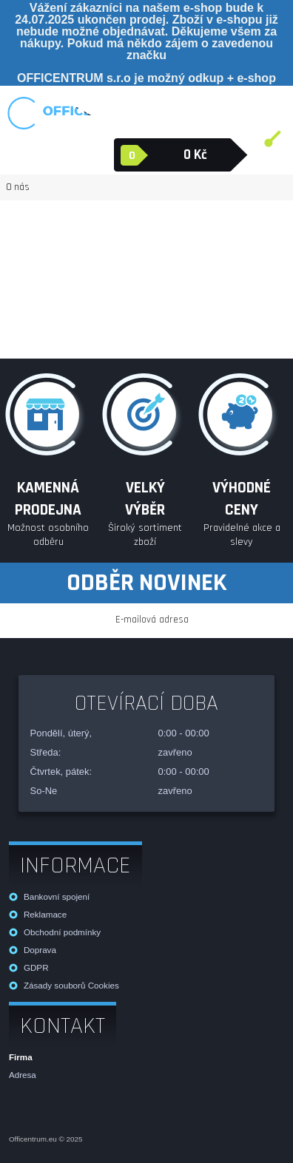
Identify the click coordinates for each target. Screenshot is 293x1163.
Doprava (40, 950)
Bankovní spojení (57, 896)
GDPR (36, 967)
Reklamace (45, 914)
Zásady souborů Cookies (71, 985)
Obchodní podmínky (62, 932)
